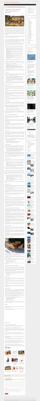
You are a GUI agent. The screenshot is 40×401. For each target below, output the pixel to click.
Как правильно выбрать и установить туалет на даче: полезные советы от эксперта (16, 7)
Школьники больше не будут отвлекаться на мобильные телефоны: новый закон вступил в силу (31, 224)
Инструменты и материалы (31, 40)
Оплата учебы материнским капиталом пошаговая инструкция (30, 75)
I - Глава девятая (29, 22)
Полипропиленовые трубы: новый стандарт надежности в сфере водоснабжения (30, 222)
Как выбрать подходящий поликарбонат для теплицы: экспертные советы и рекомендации (13, 6)
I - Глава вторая (29, 21)
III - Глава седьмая (30, 36)
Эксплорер (29, 150)
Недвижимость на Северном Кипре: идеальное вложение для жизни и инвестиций (30, 194)
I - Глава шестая (29, 27)
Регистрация (35, 1)
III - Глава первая (29, 35)
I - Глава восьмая (30, 20)
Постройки (29, 42)
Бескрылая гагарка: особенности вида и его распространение (32, 240)
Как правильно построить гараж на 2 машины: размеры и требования (15, 356)
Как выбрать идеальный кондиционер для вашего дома (32, 189)
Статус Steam (29, 146)
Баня (28, 39)
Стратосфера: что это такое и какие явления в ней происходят (32, 238)
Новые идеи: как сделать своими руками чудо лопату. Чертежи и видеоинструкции (21, 363)
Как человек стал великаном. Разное (11, 2)
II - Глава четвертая (30, 31)
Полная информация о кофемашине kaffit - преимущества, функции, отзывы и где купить (31, 211)
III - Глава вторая (29, 33)
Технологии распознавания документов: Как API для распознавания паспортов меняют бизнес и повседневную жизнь (31, 172)
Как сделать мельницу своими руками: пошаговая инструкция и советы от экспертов (21, 356)
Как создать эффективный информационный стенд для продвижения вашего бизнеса (31, 258)
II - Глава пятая (29, 29)
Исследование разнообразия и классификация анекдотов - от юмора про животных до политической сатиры (31, 214)
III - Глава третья (29, 37)
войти (7, 390)
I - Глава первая (29, 24)
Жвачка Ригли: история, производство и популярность (32, 253)
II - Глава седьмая (29, 30)
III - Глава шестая (29, 38)
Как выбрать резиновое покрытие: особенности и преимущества (32, 245)
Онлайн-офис (29, 147)
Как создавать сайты (32, 190)
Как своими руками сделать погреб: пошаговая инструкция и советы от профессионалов (31, 9)
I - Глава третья (29, 26)
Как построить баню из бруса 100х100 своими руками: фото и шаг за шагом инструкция (8, 371)
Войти (32, 1)
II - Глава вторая (29, 28)
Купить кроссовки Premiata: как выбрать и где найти (32, 256)
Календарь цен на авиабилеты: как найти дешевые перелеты (30, 51)
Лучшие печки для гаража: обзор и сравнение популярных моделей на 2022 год (15, 371)
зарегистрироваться (15, 390)
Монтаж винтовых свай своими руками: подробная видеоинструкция (8, 356)
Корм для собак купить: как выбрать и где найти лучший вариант (32, 262)
